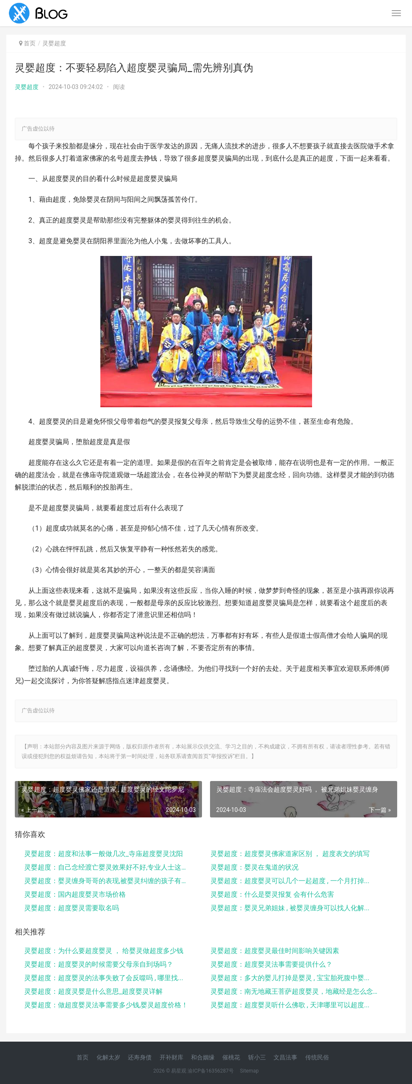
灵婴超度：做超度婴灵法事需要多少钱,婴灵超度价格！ (106, 1005)
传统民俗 (317, 1057)
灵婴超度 (27, 86)
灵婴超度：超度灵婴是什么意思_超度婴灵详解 (93, 991)
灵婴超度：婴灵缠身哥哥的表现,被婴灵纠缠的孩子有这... (108, 881)
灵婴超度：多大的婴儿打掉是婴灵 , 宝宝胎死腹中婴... (290, 978)
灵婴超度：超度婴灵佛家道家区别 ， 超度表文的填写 (290, 854)
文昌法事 (285, 1057)
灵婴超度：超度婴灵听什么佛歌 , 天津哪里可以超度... (290, 1005)
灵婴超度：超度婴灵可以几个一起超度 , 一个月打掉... (290, 881)
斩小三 (257, 1057)
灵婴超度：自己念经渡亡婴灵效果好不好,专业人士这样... (108, 867)
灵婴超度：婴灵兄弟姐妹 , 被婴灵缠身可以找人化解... (290, 908)
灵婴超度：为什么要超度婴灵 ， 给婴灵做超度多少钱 (103, 951)
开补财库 (171, 1057)
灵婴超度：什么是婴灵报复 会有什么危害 (272, 894)
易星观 (178, 1071)
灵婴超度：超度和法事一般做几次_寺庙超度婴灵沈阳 (103, 854)
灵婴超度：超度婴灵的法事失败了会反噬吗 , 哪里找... (103, 978)
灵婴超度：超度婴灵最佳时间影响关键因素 (274, 951)
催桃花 (231, 1057)
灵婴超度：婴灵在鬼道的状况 (254, 867)
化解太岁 (108, 1057)
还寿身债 (140, 1057)
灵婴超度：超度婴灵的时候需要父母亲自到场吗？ (98, 964)
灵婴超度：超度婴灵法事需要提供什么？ (271, 964)
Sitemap (249, 1071)
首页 (30, 43)
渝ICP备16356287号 (211, 1071)
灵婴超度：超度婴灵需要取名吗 (71, 908)
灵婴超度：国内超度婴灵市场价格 (75, 894)
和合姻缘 (203, 1057)
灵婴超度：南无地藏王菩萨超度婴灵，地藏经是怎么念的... (294, 991)
